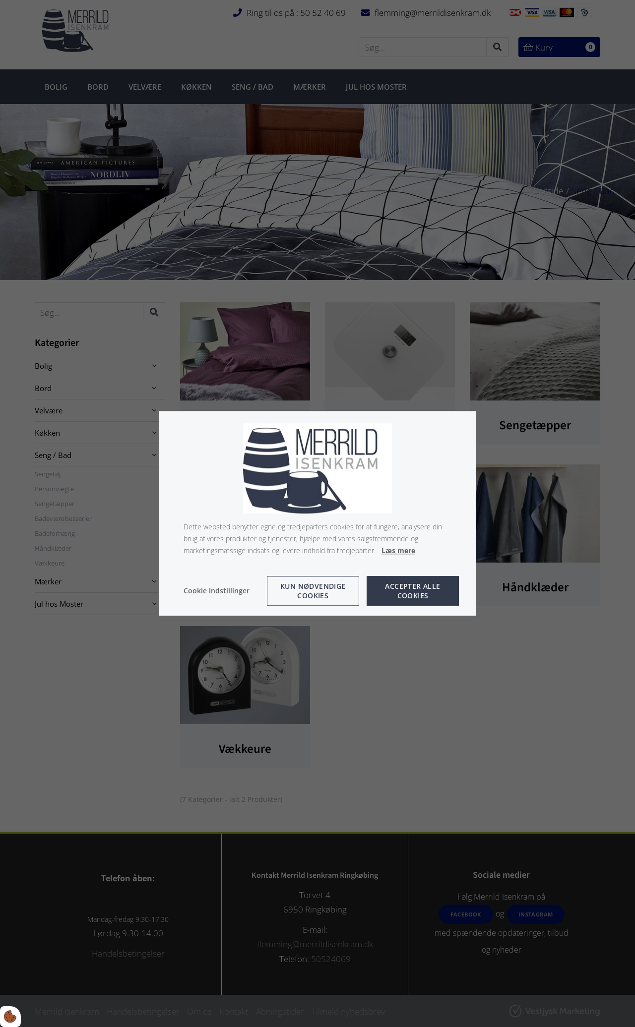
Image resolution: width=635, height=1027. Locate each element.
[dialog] (317, 513)
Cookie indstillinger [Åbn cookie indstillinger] (217, 591)
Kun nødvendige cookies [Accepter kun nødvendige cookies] (313, 591)
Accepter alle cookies (412, 591)
